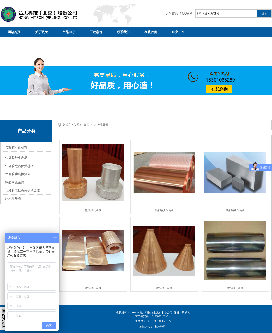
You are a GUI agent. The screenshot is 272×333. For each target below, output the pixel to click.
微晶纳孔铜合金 (164, 210)
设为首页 (171, 13)
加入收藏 (186, 13)
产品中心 (68, 32)
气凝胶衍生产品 (16, 158)
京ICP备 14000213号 (159, 321)
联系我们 (123, 32)
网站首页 (14, 32)
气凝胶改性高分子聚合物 (22, 190)
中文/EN (178, 32)
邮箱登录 (160, 326)
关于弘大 (41, 32)
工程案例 (96, 32)
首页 (86, 124)
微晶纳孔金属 (14, 182)
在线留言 (150, 32)
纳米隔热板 (13, 198)
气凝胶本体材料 (16, 147)
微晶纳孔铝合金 (235, 210)
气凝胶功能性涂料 (17, 174)
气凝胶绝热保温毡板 (19, 166)
